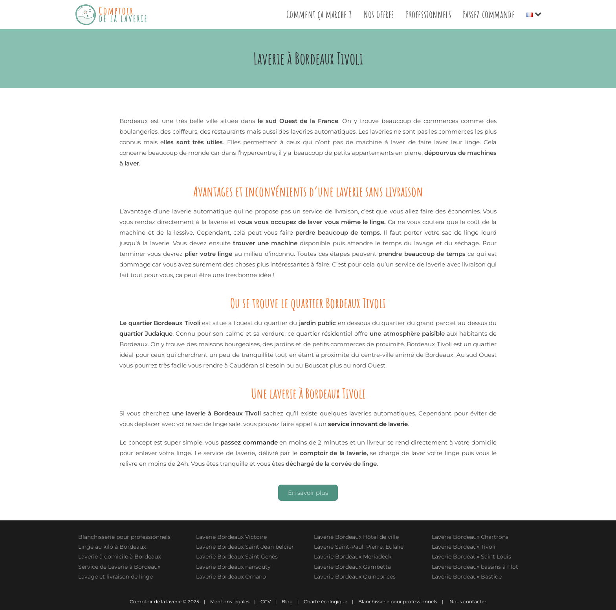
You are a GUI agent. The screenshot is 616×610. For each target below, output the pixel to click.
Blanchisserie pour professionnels (124, 536)
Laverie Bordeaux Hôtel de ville (356, 536)
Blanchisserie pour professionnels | (403, 601)
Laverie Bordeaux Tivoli (463, 546)
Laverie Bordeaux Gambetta (352, 566)
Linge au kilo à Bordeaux (112, 546)
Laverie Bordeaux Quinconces (355, 576)
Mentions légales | (234, 601)
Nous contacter (467, 601)
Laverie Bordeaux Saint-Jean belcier (245, 546)
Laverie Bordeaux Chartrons (470, 536)
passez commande (249, 442)
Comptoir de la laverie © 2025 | (169, 601)
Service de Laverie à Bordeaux (119, 566)
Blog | (293, 601)
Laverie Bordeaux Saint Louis (471, 556)
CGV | (271, 601)
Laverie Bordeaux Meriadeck (352, 556)
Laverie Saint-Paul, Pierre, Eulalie (358, 546)
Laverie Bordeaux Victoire (231, 536)
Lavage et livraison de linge (115, 576)
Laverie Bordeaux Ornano (231, 576)
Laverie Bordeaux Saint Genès (237, 556)
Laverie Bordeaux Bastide (467, 576)
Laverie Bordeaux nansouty (233, 566)
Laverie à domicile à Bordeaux (119, 556)
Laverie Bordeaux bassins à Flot (475, 566)
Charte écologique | (331, 601)
